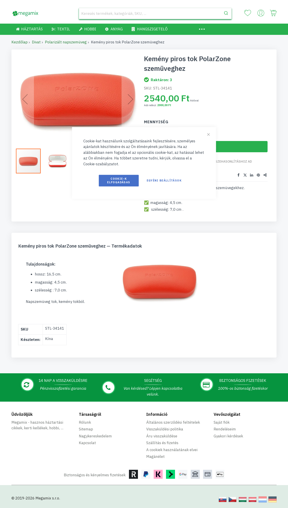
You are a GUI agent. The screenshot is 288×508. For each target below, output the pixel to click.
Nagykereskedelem (95, 435)
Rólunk (85, 422)
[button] (30, 161)
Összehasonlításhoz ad (231, 161)
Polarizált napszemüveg (66, 42)
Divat (36, 42)
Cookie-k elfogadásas (118, 180)
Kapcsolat (87, 442)
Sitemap (86, 428)
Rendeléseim (225, 428)
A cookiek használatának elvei (171, 449)
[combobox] (155, 13)
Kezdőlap (19, 42)
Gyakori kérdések (228, 435)
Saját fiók (222, 422)
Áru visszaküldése (161, 435)
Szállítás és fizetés (162, 442)
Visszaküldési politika (164, 428)
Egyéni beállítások (164, 180)
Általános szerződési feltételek (173, 422)
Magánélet (155, 456)
